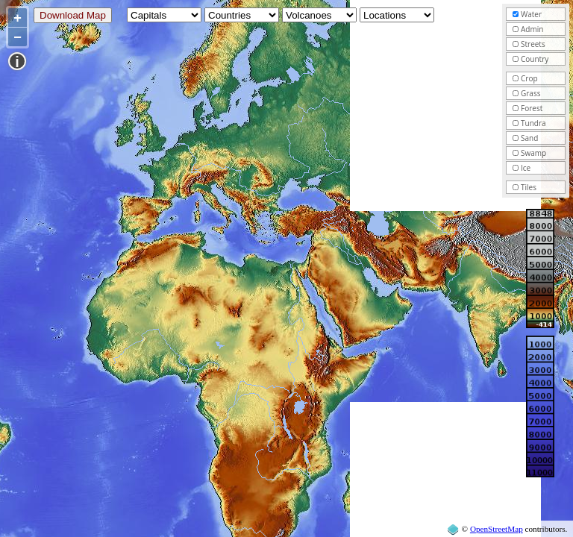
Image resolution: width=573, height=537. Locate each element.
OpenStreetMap (496, 528)
